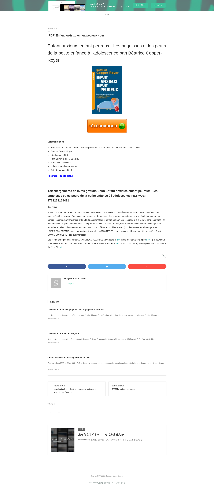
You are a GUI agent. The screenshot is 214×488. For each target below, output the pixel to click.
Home (107, 14)
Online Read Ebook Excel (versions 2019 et (69, 357)
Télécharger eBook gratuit (60, 176)
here (148, 240)
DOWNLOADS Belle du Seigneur (64, 333)
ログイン (158, 5)
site (61, 247)
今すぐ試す (140, 5)
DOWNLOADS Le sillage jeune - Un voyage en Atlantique (76, 309)
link (118, 240)
